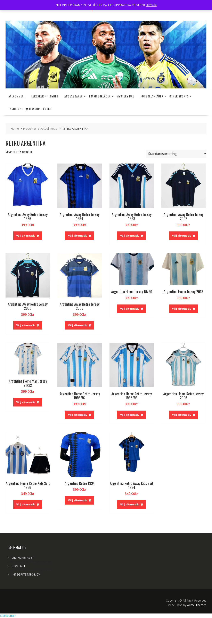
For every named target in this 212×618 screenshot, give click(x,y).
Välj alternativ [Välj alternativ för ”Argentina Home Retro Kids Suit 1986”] (25, 504)
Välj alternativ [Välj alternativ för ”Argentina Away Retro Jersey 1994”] (77, 235)
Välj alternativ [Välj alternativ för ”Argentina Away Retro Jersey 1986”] (25, 235)
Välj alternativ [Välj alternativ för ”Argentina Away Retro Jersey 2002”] (181, 235)
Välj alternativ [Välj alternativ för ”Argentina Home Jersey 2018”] (181, 308)
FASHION (14, 108)
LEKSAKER (37, 96)
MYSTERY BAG (125, 96)
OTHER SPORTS (179, 96)
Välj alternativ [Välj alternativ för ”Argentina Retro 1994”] (77, 500)
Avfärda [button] (151, 5)
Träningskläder (100, 96)
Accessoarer (73, 96)
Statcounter (8, 616)
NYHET (54, 96)
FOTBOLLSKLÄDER (152, 96)
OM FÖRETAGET (23, 558)
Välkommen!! (17, 96)
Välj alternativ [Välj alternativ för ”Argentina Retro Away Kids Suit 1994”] (129, 504)
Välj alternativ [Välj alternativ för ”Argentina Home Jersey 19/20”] (129, 308)
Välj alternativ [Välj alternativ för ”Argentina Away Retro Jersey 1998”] (129, 235)
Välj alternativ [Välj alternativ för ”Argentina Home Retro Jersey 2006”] (181, 415)
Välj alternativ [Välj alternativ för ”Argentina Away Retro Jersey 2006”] (25, 325)
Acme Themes (196, 605)
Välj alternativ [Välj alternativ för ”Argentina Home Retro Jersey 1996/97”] (77, 415)
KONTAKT (18, 566)
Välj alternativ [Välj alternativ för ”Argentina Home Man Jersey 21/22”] (25, 402)
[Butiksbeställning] (176, 154)
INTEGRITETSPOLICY (26, 574)
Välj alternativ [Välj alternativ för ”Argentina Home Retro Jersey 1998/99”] (129, 415)
